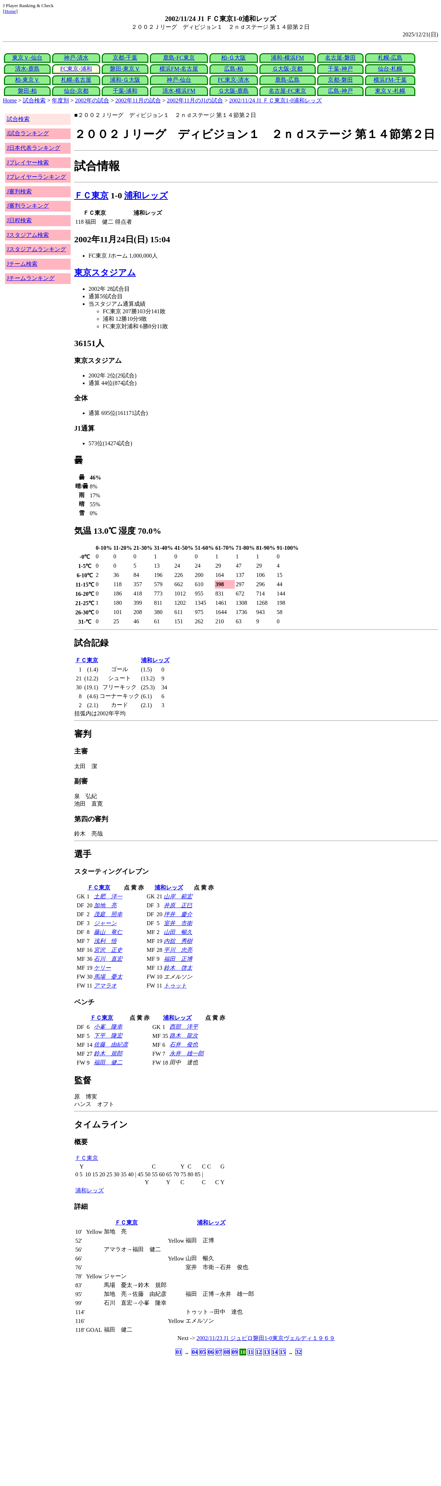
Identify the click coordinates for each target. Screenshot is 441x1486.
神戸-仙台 (179, 80)
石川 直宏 (108, 959)
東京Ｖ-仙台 (27, 58)
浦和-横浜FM (287, 58)
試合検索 (34, 100)
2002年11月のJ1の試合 (195, 100)
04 (195, 1352)
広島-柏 (233, 69)
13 (266, 1352)
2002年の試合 (92, 100)
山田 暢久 (178, 932)
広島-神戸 (340, 91)
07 (219, 1352)
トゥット (175, 986)
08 (226, 1352)
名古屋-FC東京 (287, 91)
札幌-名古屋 (76, 80)
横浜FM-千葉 (390, 80)
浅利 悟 (105, 941)
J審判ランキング (28, 206)
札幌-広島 (390, 58)
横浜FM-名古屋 (178, 69)
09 (235, 1352)
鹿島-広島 (287, 80)
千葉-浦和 (125, 91)
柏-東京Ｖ (27, 80)
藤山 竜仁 (108, 932)
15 (282, 1352)
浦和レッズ (146, 195)
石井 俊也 (183, 1044)
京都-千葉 (125, 58)
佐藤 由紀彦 (111, 1044)
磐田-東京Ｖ (125, 69)
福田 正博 (178, 959)
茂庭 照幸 (108, 914)
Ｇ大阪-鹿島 (233, 91)
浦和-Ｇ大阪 (125, 80)
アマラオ (105, 986)
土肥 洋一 (108, 896)
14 (275, 1352)
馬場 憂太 (108, 977)
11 (250, 1352)
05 (203, 1352)
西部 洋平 (183, 1027)
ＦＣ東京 (91, 195)
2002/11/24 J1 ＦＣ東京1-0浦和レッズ (275, 100)
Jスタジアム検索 (28, 235)
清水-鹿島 (27, 69)
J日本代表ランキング (33, 148)
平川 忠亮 (178, 950)
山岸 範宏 (178, 896)
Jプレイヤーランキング (36, 177)
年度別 (60, 100)
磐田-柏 (27, 91)
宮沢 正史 (108, 950)
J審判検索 (19, 191)
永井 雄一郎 (186, 1053)
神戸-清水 (76, 58)
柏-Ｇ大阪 (233, 58)
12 (259, 1352)
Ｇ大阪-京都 (287, 69)
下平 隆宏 (108, 1036)
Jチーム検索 (22, 264)
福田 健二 (108, 1062)
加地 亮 (105, 905)
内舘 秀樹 (178, 941)
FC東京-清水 (233, 80)
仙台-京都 (76, 91)
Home (10, 11)
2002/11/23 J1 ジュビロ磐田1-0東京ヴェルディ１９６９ (266, 1338)
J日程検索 (19, 220)
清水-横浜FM (178, 91)
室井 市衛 (178, 923)
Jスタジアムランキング (36, 249)
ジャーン (105, 923)
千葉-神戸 (340, 69)
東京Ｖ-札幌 (390, 91)
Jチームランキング (31, 278)
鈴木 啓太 (178, 968)
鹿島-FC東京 (179, 58)
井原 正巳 (178, 905)
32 (298, 1352)
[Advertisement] (186, 1413)
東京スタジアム (105, 272)
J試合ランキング (28, 133)
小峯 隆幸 (108, 1027)
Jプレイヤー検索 (28, 162)
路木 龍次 (183, 1036)
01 (179, 1352)
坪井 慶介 (178, 914)
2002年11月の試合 (138, 100)
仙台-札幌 (390, 69)
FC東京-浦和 (76, 69)
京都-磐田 (340, 80)
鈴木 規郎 (108, 1053)
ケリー (102, 968)
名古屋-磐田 (340, 58)
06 (211, 1352)
